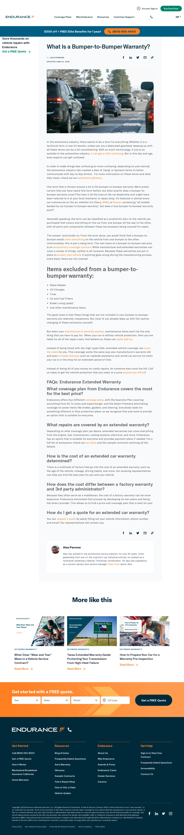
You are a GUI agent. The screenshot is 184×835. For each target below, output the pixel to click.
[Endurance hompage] (38, 729)
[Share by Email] (145, 57)
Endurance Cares (107, 770)
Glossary (59, 770)
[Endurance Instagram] (170, 813)
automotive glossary (90, 177)
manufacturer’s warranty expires (84, 331)
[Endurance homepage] (20, 17)
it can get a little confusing (107, 153)
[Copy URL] (152, 57)
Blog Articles (62, 753)
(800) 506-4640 (122, 31)
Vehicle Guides (63, 793)
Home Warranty (20, 779)
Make (47, 700)
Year (16, 700)
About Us (103, 753)
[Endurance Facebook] (149, 813)
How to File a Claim (65, 787)
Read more (114, 564)
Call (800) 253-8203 (23, 753)
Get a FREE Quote (16, 51)
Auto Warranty (62, 764)
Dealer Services (106, 775)
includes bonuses (69, 355)
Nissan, (117, 202)
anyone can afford (134, 372)
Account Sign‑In (147, 8)
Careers (102, 781)
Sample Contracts (65, 775)
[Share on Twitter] (137, 57)
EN (178, 16)
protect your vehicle (69, 254)
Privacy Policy (17, 827)
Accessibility (148, 768)
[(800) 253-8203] (161, 17)
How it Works (19, 764)
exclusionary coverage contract (72, 247)
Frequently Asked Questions (70, 758)
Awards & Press (106, 764)
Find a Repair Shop (65, 781)
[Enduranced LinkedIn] (156, 813)
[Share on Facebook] (123, 57)
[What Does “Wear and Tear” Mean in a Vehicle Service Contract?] (39, 631)
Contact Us (147, 774)
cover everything (74, 239)
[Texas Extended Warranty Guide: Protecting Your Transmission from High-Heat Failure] (92, 631)
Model (77, 700)
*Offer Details (100, 827)
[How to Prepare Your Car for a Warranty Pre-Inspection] (145, 631)
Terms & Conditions (85, 827)
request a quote (66, 518)
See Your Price (171, 8)
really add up (124, 339)
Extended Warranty (25, 649)
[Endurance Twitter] (163, 813)
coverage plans (94, 399)
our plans (90, 442)
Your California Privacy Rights (36, 827)
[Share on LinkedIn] (130, 57)
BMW (105, 202)
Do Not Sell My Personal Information (62, 827)
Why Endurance (106, 758)
